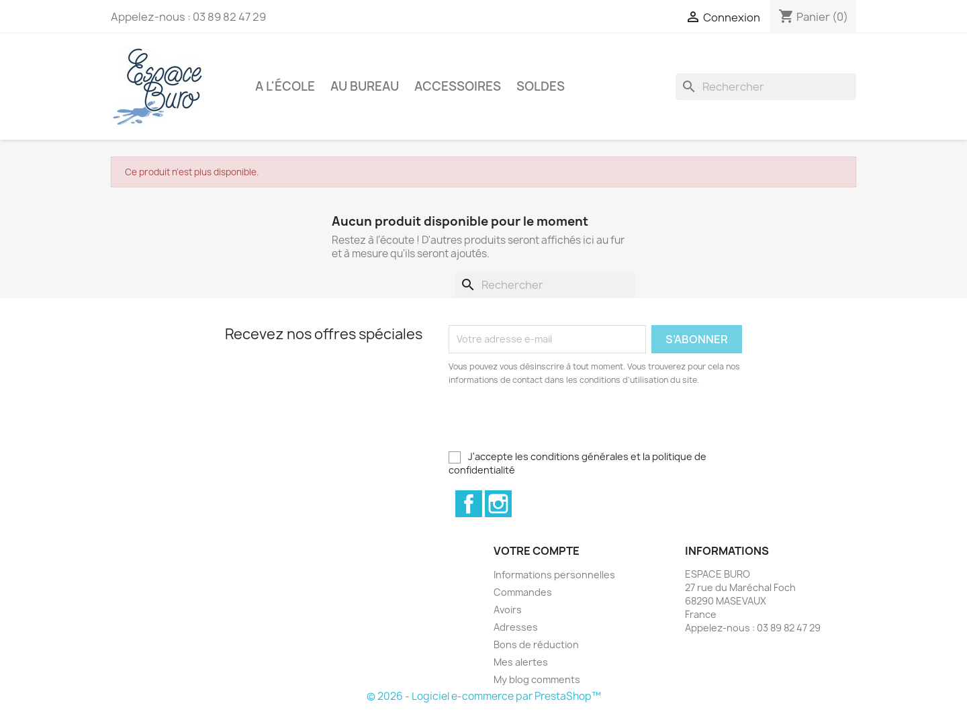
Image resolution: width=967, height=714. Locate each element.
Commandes (523, 592)
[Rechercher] (766, 86)
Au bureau (364, 86)
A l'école (285, 86)
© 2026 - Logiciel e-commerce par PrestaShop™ (484, 696)
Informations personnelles (554, 574)
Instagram (498, 503)
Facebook (468, 503)
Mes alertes (521, 662)
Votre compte (537, 550)
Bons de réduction (536, 644)
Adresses (516, 627)
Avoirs (508, 609)
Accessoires (457, 86)
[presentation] (561, 424)
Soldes (540, 86)
